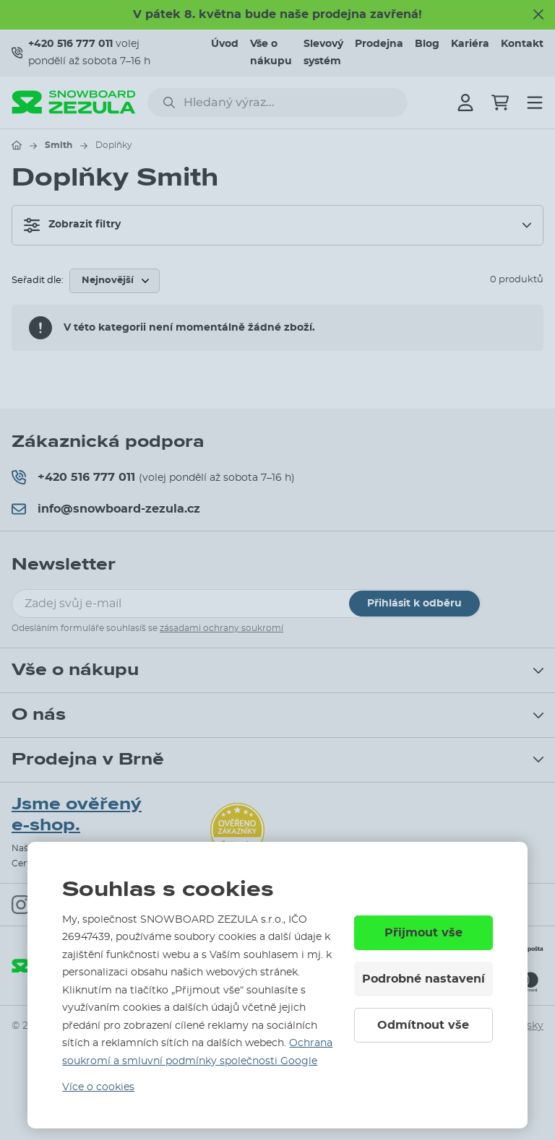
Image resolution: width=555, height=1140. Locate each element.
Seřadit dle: (38, 280)
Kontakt (522, 44)
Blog (427, 44)
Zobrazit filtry (72, 225)
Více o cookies (98, 1087)
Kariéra (470, 44)
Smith (58, 145)
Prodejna (379, 44)
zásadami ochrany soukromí (221, 628)
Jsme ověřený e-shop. (77, 814)
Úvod (224, 44)
